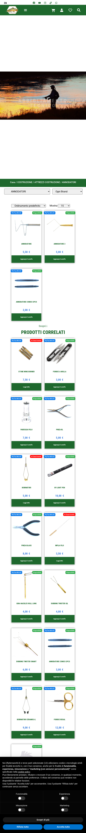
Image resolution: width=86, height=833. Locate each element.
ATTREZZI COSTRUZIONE (47, 182)
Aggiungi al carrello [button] (26, 259)
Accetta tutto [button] (63, 827)
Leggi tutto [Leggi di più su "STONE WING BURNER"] (26, 387)
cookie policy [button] (24, 772)
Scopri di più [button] (43, 820)
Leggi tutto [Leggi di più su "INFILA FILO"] (59, 561)
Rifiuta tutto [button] (23, 827)
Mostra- (54, 206)
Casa (12, 182)
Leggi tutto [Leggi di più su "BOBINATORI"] (26, 503)
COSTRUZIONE (24, 182)
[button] (25, 10)
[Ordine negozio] (28, 206)
